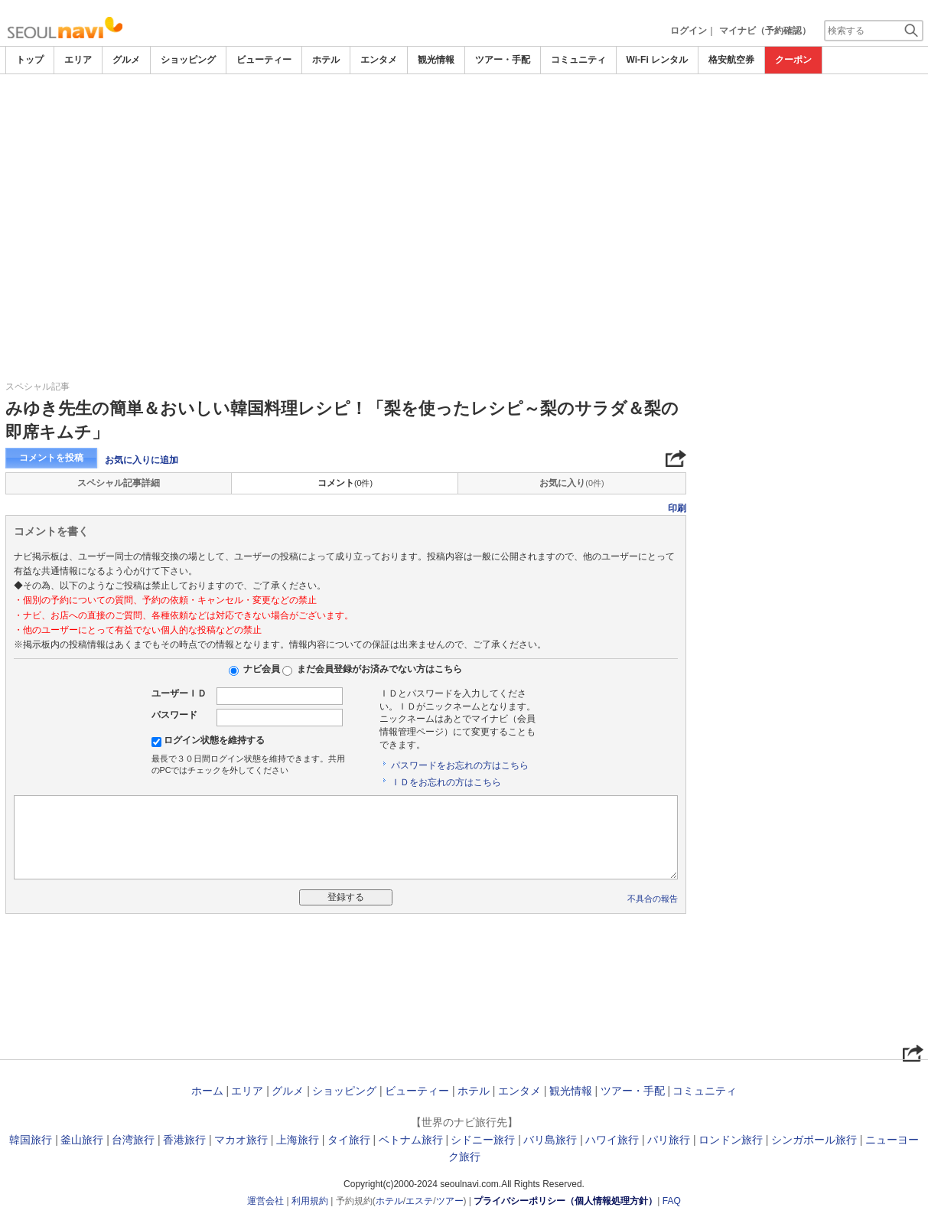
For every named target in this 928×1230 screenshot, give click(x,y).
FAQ (672, 1201)
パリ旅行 (668, 1140)
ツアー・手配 (502, 59)
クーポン (793, 59)
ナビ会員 (261, 669)
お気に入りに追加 (141, 460)
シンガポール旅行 (814, 1140)
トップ (30, 59)
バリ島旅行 (550, 1140)
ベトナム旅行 (411, 1140)
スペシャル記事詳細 (118, 483)
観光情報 (436, 59)
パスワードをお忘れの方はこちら (460, 765)
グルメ (126, 59)
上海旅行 (297, 1140)
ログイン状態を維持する (214, 740)
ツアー (450, 1201)
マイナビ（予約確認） (765, 30)
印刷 (677, 508)
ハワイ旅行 (612, 1140)
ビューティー (263, 59)
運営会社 (265, 1201)
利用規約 (309, 1201)
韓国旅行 (30, 1140)
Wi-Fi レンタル (658, 59)
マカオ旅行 (241, 1140)
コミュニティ (578, 59)
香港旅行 (184, 1140)
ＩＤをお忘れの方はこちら (446, 782)
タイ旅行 (348, 1140)
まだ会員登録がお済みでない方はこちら (379, 669)
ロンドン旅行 (730, 1140)
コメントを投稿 (51, 457)
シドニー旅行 (483, 1140)
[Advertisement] (464, 116)
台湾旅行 (133, 1140)
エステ (419, 1201)
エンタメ (378, 59)
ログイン (688, 30)
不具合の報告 (652, 898)
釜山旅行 (81, 1140)
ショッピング (188, 59)
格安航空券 (731, 59)
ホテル (326, 59)
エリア (78, 59)
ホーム (207, 1091)
